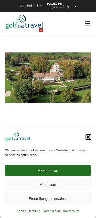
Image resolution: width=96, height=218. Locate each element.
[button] (88, 137)
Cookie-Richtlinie (28, 211)
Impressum (71, 211)
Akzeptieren (48, 170)
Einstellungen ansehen (48, 198)
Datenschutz (52, 211)
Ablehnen (48, 184)
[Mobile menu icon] (87, 23)
